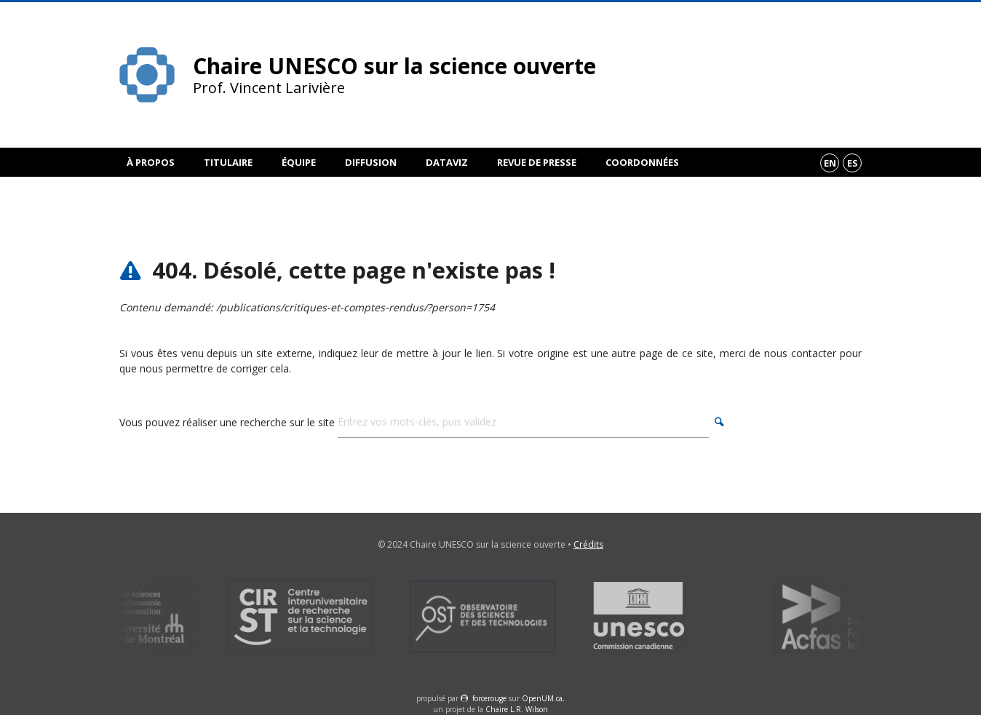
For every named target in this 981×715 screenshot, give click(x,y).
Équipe (299, 162)
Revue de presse (536, 162)
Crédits (588, 544)
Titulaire (228, 162)
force (489, 698)
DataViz (447, 162)
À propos (151, 162)
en (830, 162)
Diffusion (371, 162)
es (852, 162)
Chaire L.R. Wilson (516, 709)
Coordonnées (642, 162)
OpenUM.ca (542, 698)
